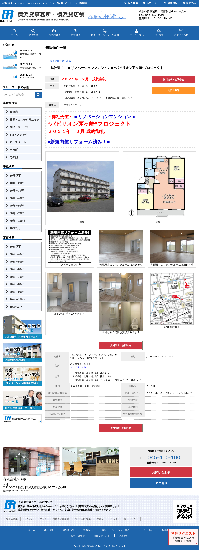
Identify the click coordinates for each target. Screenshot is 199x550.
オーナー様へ (145, 530)
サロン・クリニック (107, 519)
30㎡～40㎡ (17, 254)
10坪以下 (15, 175)
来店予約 (123, 535)
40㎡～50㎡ (17, 261)
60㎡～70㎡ (17, 276)
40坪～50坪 (17, 205)
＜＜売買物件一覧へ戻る (58, 60)
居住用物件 (68, 530)
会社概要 (166, 530)
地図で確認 (173, 90)
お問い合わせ (161, 472)
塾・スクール (18, 142)
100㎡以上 (16, 306)
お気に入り (151, 3)
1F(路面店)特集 (83, 519)
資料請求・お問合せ (173, 79)
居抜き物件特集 (61, 519)
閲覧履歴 (171, 3)
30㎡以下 (15, 246)
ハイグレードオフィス (35, 519)
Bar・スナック (19, 134)
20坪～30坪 (17, 190)
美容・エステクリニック (24, 119)
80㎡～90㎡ (17, 291)
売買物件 (88, 530)
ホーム (31, 530)
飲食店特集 (12, 519)
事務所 (14, 149)
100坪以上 (16, 228)
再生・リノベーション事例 (115, 530)
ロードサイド (131, 519)
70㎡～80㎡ (17, 284)
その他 (14, 157)
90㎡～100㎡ (17, 299)
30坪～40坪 (17, 198)
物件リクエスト (102, 535)
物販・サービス (19, 127)
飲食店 (14, 112)
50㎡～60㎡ (17, 269)
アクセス (161, 483)
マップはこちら (78, 367)
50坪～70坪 (17, 213)
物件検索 (49, 530)
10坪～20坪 (17, 183)
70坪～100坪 (17, 220)
